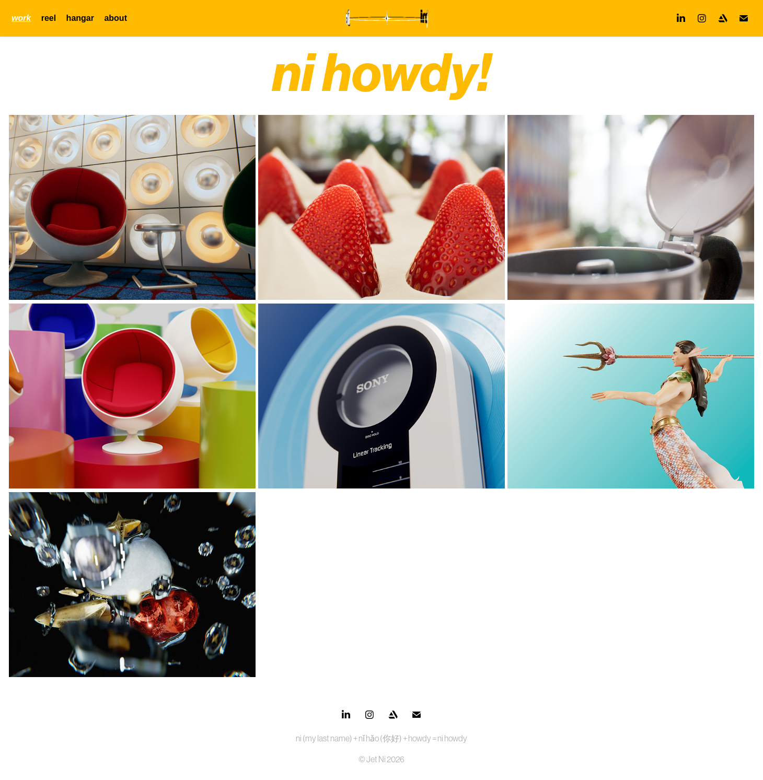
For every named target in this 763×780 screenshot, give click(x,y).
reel (48, 18)
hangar (80, 18)
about (115, 18)
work (21, 18)
